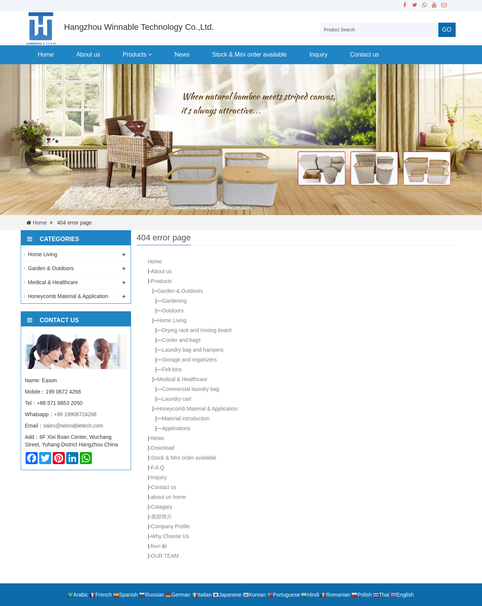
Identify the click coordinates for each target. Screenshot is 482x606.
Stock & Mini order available (249, 54)
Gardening (174, 301)
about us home (168, 497)
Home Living (171, 320)
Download (162, 448)
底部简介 (161, 517)
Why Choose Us (170, 536)
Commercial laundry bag (190, 389)
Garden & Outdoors (180, 291)
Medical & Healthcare (182, 379)
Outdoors (173, 311)
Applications (176, 428)
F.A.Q (157, 467)
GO (446, 29)
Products (137, 54)
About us (88, 54)
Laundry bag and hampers (192, 350)
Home (46, 54)
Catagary (161, 507)
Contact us (364, 54)
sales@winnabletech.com (73, 426)
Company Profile (170, 526)
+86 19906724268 (75, 414)
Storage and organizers (189, 360)
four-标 (159, 546)
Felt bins (172, 369)
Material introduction (185, 418)
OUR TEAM (165, 556)
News (181, 54)
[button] (150, 54)
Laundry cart (176, 399)
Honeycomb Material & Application (197, 409)
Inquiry (319, 54)
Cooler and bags (181, 340)
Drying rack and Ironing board (196, 330)
